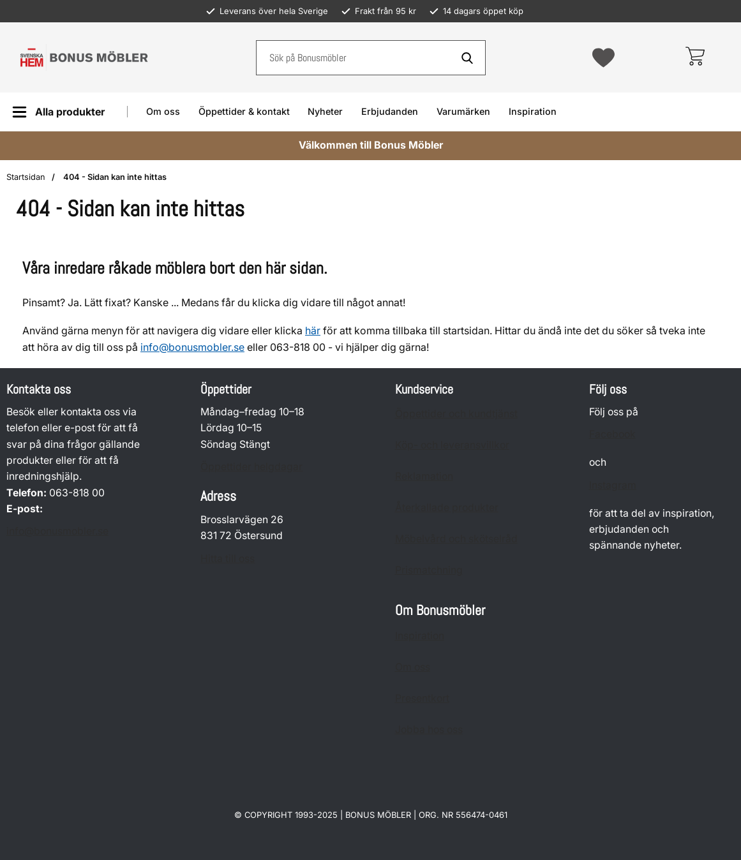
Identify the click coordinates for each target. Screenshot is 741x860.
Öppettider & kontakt (244, 111)
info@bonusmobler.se (192, 347)
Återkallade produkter (446, 507)
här (312, 330)
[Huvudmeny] (58, 112)
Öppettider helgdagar (251, 467)
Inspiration (533, 111)
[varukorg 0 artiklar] (694, 57)
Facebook (612, 435)
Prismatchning (429, 570)
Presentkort (422, 698)
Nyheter (325, 111)
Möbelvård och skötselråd (456, 539)
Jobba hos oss (429, 729)
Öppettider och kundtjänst (456, 414)
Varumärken (463, 111)
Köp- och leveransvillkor (452, 445)
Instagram (612, 485)
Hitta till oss (227, 558)
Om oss (163, 111)
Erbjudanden (389, 111)
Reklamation (424, 476)
